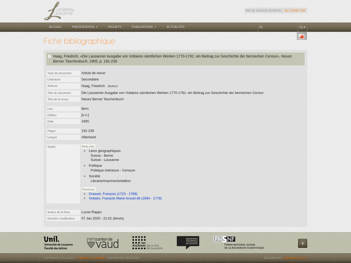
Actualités (175, 26)
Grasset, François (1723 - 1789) (113, 194)
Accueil (55, 26)
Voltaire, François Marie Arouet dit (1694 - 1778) (125, 198)
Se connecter (295, 10)
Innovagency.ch (295, 258)
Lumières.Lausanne (91, 258)
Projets (114, 26)
